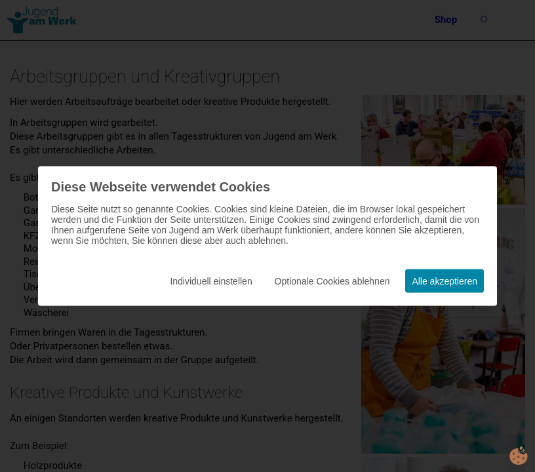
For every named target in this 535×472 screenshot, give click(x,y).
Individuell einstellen (211, 281)
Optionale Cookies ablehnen (332, 281)
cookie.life (518, 455)
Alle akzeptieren (444, 281)
